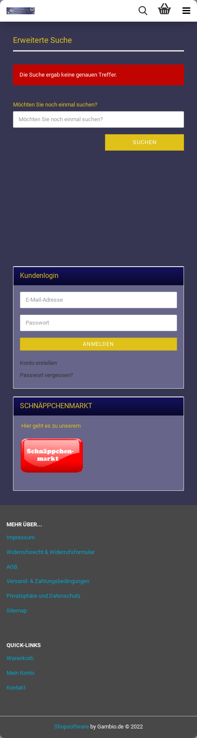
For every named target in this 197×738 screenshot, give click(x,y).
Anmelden (98, 344)
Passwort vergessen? (46, 375)
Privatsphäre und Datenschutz (43, 596)
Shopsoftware (71, 726)
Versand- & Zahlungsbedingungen (48, 581)
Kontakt (16, 687)
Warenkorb (20, 658)
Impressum (21, 537)
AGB (12, 567)
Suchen (145, 142)
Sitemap (17, 610)
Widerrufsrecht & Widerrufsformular (51, 552)
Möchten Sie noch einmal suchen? (55, 104)
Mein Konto (20, 673)
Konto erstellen (38, 363)
